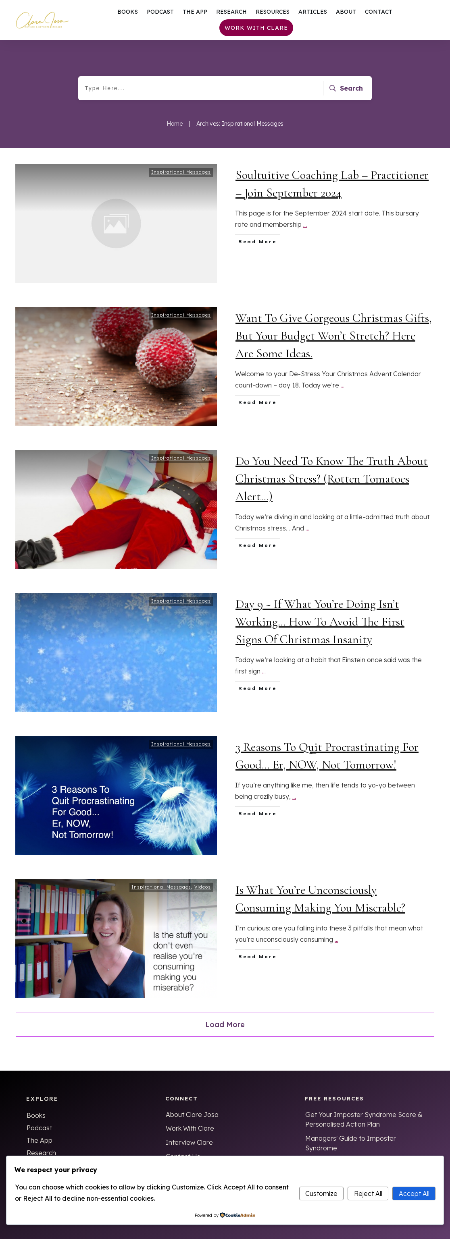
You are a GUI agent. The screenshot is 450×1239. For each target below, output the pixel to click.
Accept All (414, 1193)
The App (39, 1140)
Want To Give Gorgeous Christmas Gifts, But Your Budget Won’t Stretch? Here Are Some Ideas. (333, 339)
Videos (202, 890)
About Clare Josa (192, 1115)
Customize (321, 1193)
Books (36, 1115)
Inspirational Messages (181, 175)
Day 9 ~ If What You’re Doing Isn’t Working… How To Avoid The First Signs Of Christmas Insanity (319, 625)
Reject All (368, 1193)
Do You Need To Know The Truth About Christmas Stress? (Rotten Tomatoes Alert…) (331, 482)
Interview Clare (189, 1142)
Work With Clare (190, 1128)
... (305, 228)
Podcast (39, 1128)
